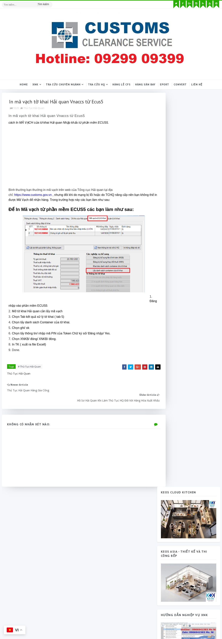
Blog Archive (203, 397)
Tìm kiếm (42, 4)
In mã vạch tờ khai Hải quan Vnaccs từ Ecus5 (47, 117)
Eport (164, 84)
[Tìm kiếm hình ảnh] (50, 3)
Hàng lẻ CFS (121, 84)
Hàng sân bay (145, 84)
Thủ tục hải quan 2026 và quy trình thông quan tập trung (198, 469)
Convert (180, 84)
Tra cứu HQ (96, 84)
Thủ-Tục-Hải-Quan (33, 109)
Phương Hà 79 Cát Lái (196, 405)
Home (24, 84)
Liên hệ (196, 84)
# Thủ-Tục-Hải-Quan (29, 367)
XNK (35, 84)
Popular (175, 397)
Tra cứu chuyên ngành (63, 84)
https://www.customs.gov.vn (33, 196)
